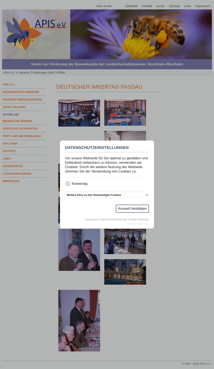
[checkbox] (68, 183)
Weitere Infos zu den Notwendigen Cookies (93, 195)
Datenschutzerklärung (113, 219)
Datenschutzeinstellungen (97, 148)
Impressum (92, 219)
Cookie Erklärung (138, 219)
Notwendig (76, 183)
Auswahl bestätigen (132, 208)
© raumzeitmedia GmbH (138, 224)
